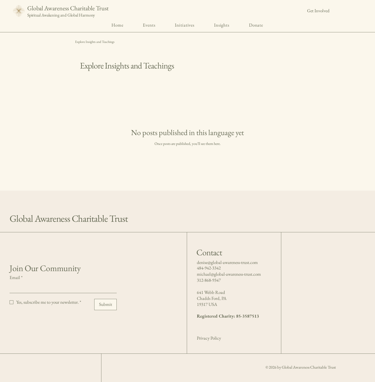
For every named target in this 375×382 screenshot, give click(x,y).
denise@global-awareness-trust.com (227, 262)
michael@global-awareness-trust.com (229, 274)
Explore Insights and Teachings (95, 42)
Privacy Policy (209, 338)
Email (16, 277)
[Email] (62, 288)
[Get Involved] (318, 11)
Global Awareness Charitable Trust (68, 8)
